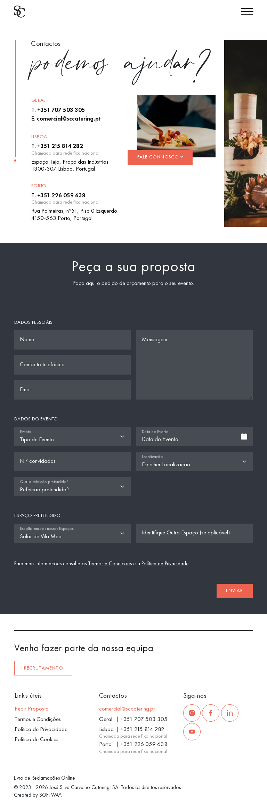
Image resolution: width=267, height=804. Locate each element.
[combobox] (194, 436)
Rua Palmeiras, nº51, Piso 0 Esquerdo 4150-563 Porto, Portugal (74, 214)
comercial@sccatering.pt (69, 118)
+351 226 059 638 (61, 195)
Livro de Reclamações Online (44, 777)
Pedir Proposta (32, 708)
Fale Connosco (160, 157)
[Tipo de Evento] (72, 436)
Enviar (234, 591)
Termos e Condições (110, 563)
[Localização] (194, 461)
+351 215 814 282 (60, 146)
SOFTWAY (50, 794)
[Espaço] (72, 533)
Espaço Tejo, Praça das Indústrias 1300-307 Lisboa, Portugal (69, 165)
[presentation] (58, 587)
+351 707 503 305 (61, 110)
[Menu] (247, 12)
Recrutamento (43, 668)
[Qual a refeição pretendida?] (72, 486)
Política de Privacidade (165, 563)
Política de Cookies (36, 739)
